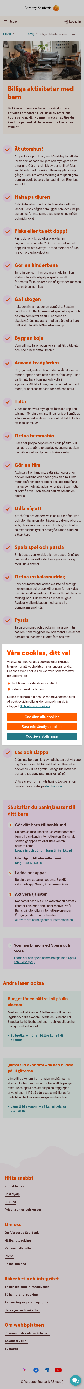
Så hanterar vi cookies (35, 706)
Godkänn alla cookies (42, 717)
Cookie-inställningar (42, 736)
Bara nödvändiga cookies (42, 726)
